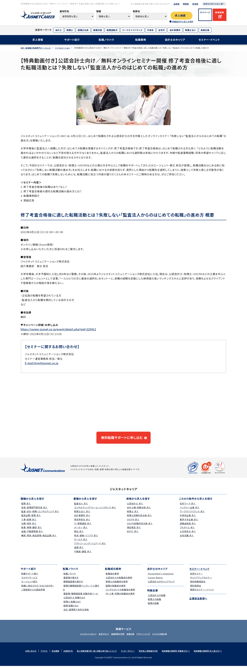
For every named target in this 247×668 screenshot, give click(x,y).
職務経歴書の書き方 (73, 583)
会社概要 (52, 652)
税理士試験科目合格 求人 (139, 517)
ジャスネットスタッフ (83, 635)
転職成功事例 (112, 575)
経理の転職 (153, 605)
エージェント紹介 (29, 583)
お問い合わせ (27, 652)
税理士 (70, 30)
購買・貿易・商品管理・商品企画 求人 (39, 537)
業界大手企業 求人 (189, 521)
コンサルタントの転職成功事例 (120, 591)
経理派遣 (97, 30)
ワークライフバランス (132, 30)
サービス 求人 (80, 541)
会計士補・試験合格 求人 (139, 509)
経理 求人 (26, 505)
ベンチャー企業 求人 (189, 509)
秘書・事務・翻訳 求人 (32, 529)
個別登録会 (195, 587)
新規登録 (219, 12)
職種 (98, 11)
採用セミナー (196, 575)
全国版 (177, 3)
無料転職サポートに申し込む (121, 438)
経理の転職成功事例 (115, 587)
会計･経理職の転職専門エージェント (36, 48)
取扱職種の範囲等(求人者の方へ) (211, 652)
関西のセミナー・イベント (202, 591)
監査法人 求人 (80, 505)
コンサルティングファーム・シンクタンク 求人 (95, 509)
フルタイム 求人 (187, 529)
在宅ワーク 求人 (187, 505)
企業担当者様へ (198, 600)
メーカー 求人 (80, 529)
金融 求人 (78, 549)
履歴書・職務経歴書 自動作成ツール (81, 595)
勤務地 (136, 11)
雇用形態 (64, 11)
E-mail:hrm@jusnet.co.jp (41, 363)
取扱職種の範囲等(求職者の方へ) (177, 652)
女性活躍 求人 (186, 537)
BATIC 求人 (132, 533)
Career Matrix (155, 579)
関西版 (186, 3)
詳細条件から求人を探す (182, 21)
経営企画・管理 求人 (31, 517)
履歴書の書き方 (71, 579)
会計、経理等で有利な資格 (76, 611)
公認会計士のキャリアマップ (161, 583)
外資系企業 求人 (187, 517)
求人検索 (180, 15)
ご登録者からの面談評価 (33, 591)
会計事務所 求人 (82, 517)
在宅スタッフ (101, 635)
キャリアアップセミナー (201, 579)
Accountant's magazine (160, 575)
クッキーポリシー (127, 652)
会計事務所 (174, 30)
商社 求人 (78, 533)
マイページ (205, 12)
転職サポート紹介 (30, 575)
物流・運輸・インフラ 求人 (86, 537)
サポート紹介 (72, 39)
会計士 (58, 30)
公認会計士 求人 (134, 505)
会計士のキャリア (175, 39)
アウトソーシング (146, 635)
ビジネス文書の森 (164, 635)
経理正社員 (83, 30)
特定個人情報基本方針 (149, 652)
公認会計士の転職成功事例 (119, 579)
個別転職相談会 (197, 583)
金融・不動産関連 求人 (32, 533)
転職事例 (140, 39)
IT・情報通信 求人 (82, 525)
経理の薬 (131, 635)
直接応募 (205, 30)
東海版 (195, 3)
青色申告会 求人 (82, 521)
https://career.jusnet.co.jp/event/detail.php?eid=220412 (58, 329)
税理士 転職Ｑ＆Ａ (72, 603)
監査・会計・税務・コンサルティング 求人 (41, 513)
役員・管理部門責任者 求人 (34, 509)
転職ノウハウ (106, 39)
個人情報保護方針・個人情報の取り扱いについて (95, 652)
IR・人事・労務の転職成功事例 (120, 595)
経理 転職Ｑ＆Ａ (71, 607)
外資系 (150, 30)
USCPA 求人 (132, 521)
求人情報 (37, 39)
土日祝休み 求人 (187, 533)
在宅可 (161, 30)
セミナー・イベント (209, 39)
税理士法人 (190, 30)
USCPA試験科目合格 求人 (140, 525)
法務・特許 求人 (29, 525)
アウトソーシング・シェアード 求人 (90, 545)
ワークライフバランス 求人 (192, 513)
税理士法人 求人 (82, 513)
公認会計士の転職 (156, 597)
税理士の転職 (154, 601)
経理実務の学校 (117, 635)
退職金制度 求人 (187, 525)
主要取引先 (66, 652)
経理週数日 (112, 30)
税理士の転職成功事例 (116, 583)
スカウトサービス (29, 579)
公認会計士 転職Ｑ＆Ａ (74, 599)
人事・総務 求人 (29, 521)
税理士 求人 (132, 513)
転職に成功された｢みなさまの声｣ (38, 587)
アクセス (40, 652)
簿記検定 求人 (133, 529)
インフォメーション (64, 48)
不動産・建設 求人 (82, 553)
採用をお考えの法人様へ (214, 3)
